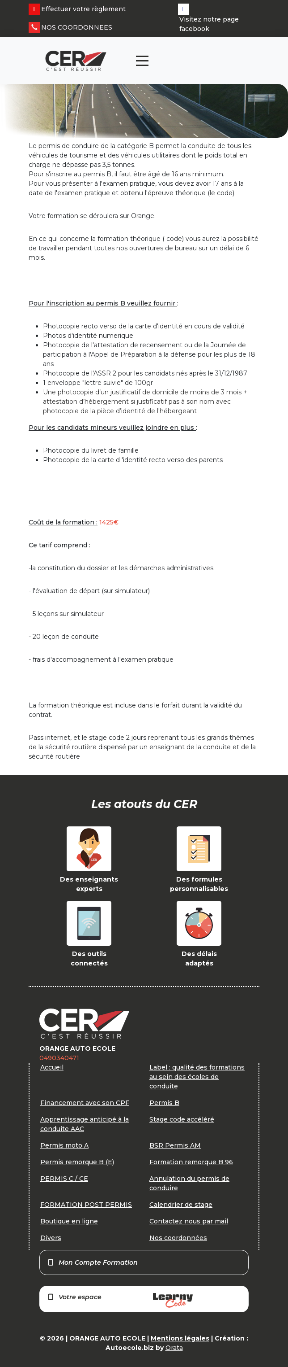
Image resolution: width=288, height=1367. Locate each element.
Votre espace (120, 1300)
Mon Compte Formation (92, 1262)
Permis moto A (64, 1145)
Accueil (52, 1067)
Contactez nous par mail (188, 1221)
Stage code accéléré (181, 1119)
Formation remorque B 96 (191, 1162)
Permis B (164, 1103)
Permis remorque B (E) (77, 1162)
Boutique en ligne (69, 1221)
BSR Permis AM (175, 1145)
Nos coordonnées (178, 1238)
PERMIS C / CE (64, 1179)
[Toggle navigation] (142, 60)
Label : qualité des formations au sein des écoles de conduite (197, 1076)
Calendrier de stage (180, 1205)
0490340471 (59, 1058)
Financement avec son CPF (84, 1103)
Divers (50, 1238)
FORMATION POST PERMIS (86, 1205)
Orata (174, 1348)
